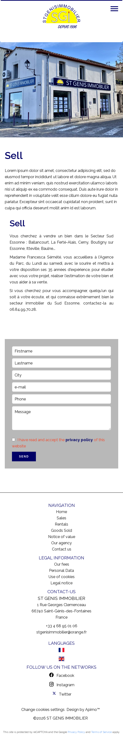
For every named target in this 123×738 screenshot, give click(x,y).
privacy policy (79, 440)
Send (24, 456)
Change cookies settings (43, 709)
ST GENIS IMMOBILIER (61, 598)
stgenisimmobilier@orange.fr (61, 632)
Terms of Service (101, 732)
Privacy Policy (76, 732)
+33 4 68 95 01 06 (61, 626)
